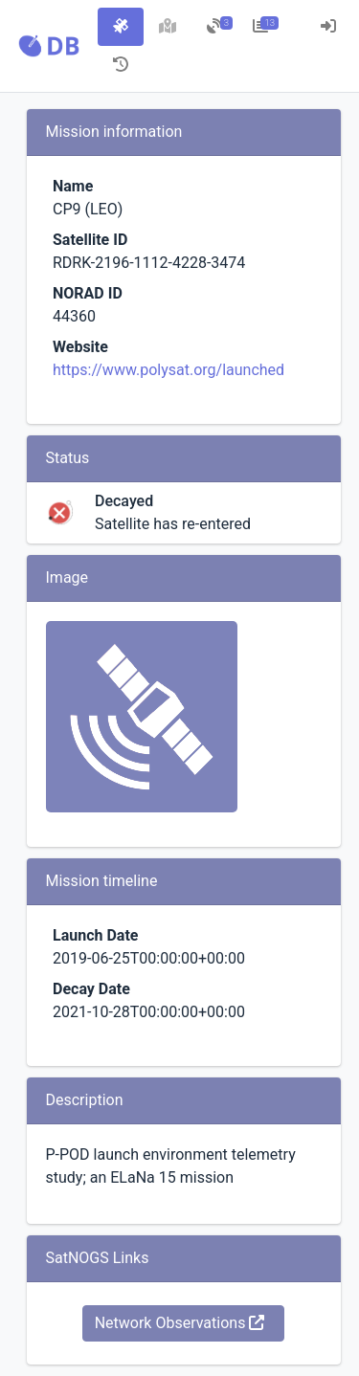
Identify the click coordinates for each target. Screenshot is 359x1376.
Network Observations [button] (180, 1323)
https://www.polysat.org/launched (168, 370)
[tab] (121, 27)
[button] (48, 46)
